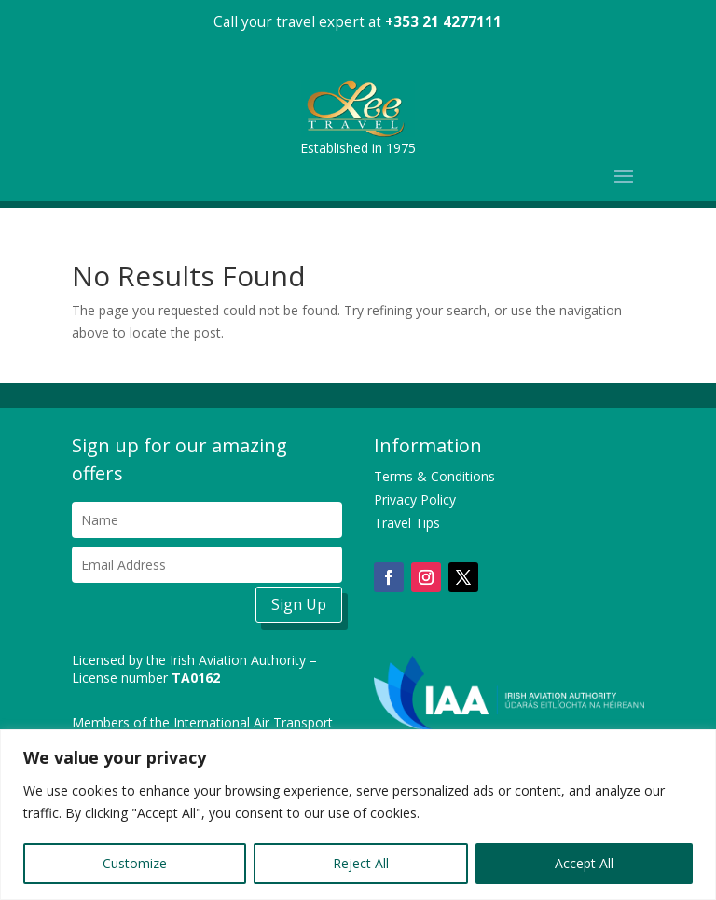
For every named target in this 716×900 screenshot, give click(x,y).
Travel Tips (407, 523)
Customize (135, 863)
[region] (358, 814)
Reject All (361, 863)
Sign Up (298, 604)
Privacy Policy (415, 499)
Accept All (584, 863)
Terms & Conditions (434, 476)
